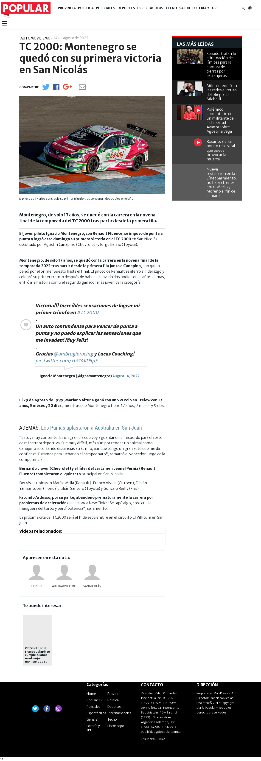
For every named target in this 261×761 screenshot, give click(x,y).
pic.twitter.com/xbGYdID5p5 (66, 361)
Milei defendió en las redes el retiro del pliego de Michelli (222, 92)
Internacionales (119, 713)
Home (91, 694)
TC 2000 (36, 586)
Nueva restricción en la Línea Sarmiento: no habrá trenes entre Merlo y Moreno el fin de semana (222, 182)
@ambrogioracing (73, 354)
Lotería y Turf (205, 8)
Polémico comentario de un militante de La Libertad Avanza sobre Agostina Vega (220, 120)
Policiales (105, 8)
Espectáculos (150, 8)
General (92, 719)
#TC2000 (87, 312)
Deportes (126, 8)
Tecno (171, 8)
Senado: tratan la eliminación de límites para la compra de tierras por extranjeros (221, 64)
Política (86, 8)
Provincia (67, 8)
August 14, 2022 (125, 376)
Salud (184, 8)
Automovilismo (64, 586)
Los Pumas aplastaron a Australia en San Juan (91, 428)
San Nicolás (92, 586)
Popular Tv (94, 700)
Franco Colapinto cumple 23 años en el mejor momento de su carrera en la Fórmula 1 (37, 660)
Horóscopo (115, 726)
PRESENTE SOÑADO (38, 648)
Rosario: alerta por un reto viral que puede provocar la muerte (221, 150)
